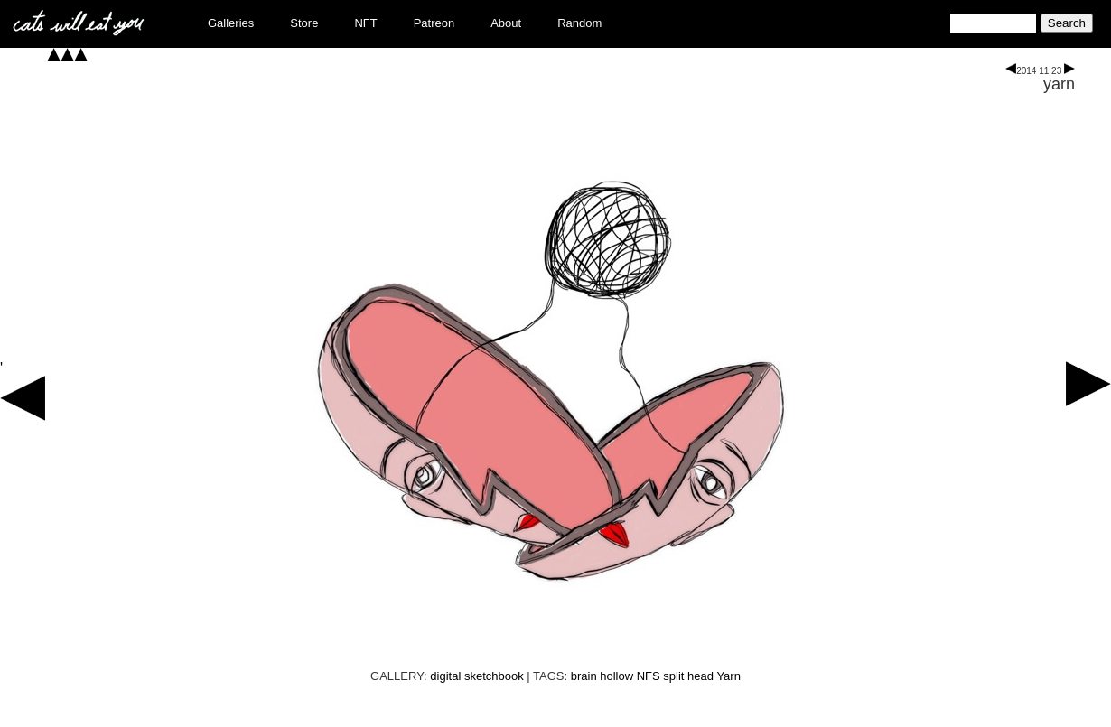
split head (688, 676)
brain (584, 676)
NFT (365, 23)
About (505, 23)
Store (304, 23)
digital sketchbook (476, 676)
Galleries (231, 23)
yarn (1059, 84)
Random (579, 23)
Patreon (434, 23)
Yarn (728, 676)
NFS (648, 676)
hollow (616, 676)
